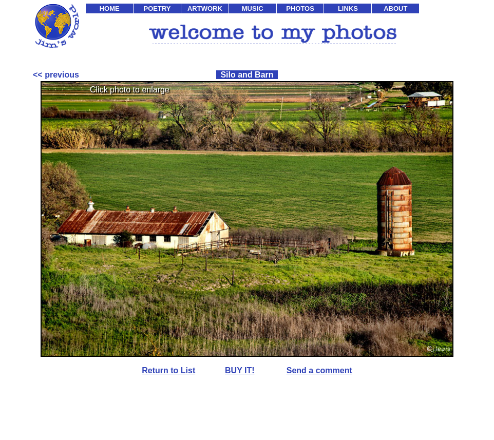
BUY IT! (239, 370)
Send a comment (319, 370)
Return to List (168, 370)
